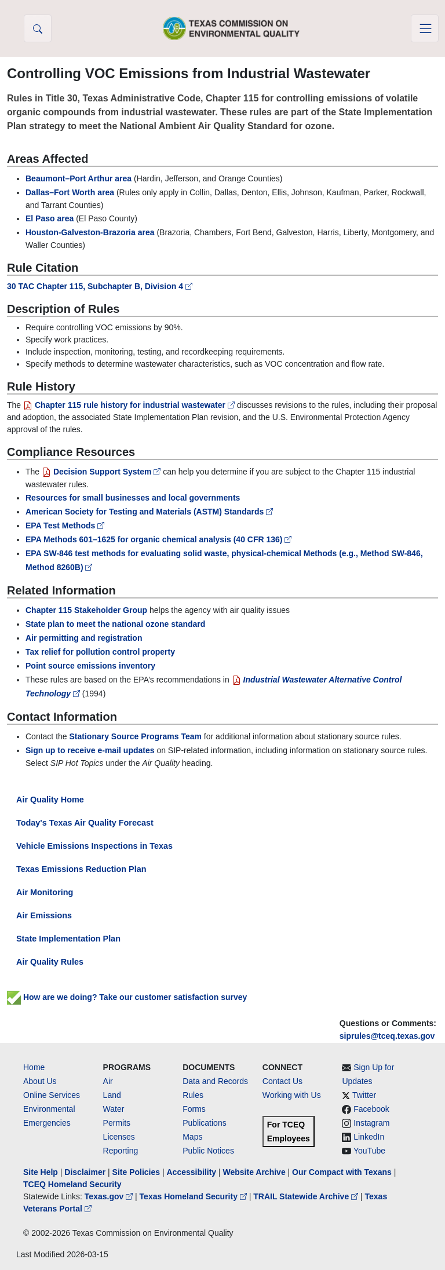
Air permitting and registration (83, 638)
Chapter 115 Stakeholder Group (86, 610)
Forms (194, 1109)
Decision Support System (102, 471)
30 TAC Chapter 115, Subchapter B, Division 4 (99, 286)
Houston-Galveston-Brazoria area (90, 232)
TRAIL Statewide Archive (306, 1196)
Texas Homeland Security (194, 1196)
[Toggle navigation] (425, 28)
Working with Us (291, 1095)
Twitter (364, 1095)
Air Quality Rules (49, 961)
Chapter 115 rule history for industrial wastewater (130, 405)
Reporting (120, 1150)
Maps (192, 1136)
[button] (38, 28)
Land (112, 1095)
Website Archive (254, 1172)
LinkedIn (368, 1136)
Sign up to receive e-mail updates (90, 750)
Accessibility (192, 1172)
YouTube (369, 1150)
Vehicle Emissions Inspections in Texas (94, 846)
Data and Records (215, 1081)
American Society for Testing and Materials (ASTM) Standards (149, 511)
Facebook (371, 1109)
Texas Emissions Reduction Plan (81, 869)
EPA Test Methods (64, 525)
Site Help (40, 1172)
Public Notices (208, 1150)
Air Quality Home (50, 799)
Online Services (51, 1095)
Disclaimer (84, 1172)
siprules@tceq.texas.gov (387, 1036)
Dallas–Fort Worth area (69, 192)
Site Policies (136, 1172)
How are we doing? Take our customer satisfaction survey (127, 997)
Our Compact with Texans (342, 1172)
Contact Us (282, 1081)
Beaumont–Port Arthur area (78, 178)
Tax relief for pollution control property (100, 651)
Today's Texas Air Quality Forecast (85, 822)
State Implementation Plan (68, 938)
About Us (40, 1081)
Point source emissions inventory (90, 665)
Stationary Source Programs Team (136, 736)
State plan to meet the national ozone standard (115, 624)
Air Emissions (44, 915)
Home (34, 1067)
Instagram (371, 1122)
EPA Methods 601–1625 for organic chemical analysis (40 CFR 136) (158, 539)
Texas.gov (110, 1196)
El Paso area (49, 218)
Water (114, 1109)
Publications (205, 1122)
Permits (116, 1122)
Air (108, 1081)
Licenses (119, 1136)
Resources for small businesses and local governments (132, 497)
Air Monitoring (44, 892)
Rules (193, 1095)
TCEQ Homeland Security (72, 1184)
